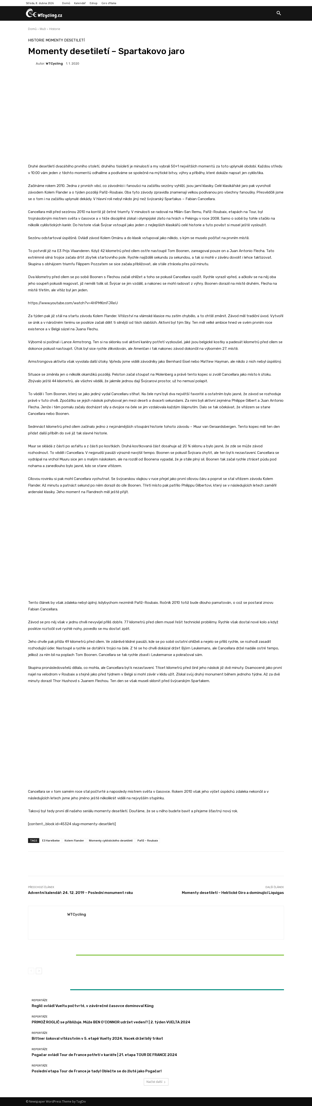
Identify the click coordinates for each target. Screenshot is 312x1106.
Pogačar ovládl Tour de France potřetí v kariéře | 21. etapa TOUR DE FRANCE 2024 (104, 1055)
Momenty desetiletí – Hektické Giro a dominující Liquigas (233, 893)
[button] (279, 13)
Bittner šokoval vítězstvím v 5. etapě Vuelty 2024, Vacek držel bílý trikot (70, 954)
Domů (32, 29)
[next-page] (39, 971)
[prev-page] (31, 971)
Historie (54, 29)
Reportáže (70, 946)
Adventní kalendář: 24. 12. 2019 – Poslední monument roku (80, 893)
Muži (43, 29)
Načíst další (156, 1082)
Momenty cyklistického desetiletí (111, 840)
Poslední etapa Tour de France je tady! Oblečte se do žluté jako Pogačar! (97, 1071)
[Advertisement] (156, 123)
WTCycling (54, 63)
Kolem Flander (74, 840)
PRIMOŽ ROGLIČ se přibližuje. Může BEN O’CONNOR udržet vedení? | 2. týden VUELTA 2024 (111, 1022)
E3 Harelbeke (51, 840)
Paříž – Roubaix (147, 840)
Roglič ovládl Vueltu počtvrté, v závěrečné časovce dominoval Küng (93, 1006)
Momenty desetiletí (65, 40)
